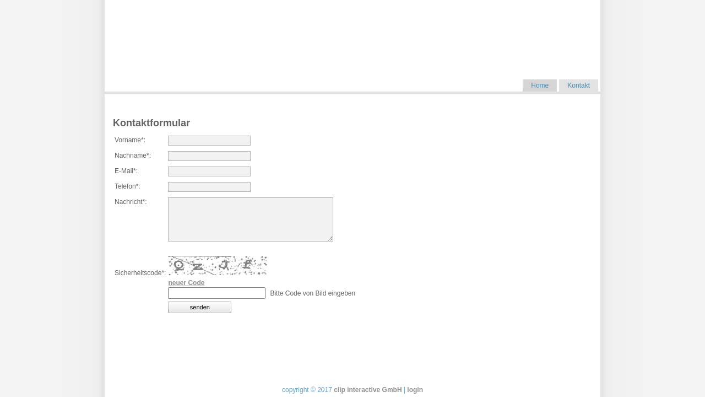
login (415, 390)
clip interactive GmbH (368, 390)
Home (540, 85)
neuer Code (186, 283)
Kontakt (578, 85)
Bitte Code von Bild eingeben (312, 293)
